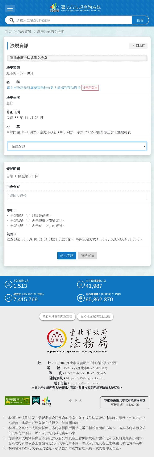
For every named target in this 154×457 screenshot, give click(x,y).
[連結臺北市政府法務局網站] (77, 340)
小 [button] (70, 400)
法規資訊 (24, 31)
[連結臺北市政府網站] (46, 401)
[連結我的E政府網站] (36, 400)
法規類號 (13, 67)
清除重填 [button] (87, 255)
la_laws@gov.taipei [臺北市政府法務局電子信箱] (85, 383)
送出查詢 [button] (67, 255)
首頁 (8, 31)
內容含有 (13, 187)
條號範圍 (13, 168)
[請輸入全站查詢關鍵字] (73, 20)
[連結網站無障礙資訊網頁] (17, 400)
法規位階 (13, 97)
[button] (138, 46)
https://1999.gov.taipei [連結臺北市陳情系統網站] (85, 378)
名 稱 (13, 82)
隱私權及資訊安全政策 (95, 316)
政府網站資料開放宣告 (57, 316)
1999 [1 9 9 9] (67, 368)
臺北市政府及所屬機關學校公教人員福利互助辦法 (44, 87)
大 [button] (80, 400)
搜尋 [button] (140, 20)
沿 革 (13, 126)
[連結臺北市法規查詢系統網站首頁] (75, 8)
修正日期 (13, 112)
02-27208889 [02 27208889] (96, 368)
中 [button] (75, 400)
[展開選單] (10, 8)
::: (2, 29)
